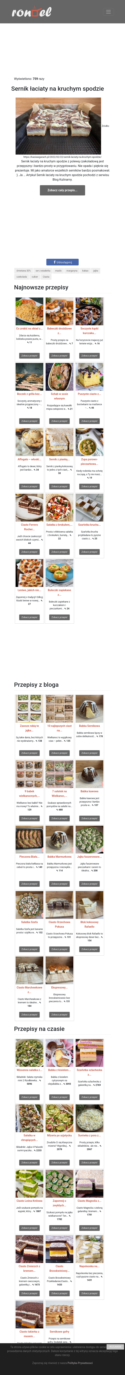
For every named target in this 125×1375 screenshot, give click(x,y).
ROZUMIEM (115, 1347)
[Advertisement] (62, 50)
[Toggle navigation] (108, 12)
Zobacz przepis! (29, 355)
